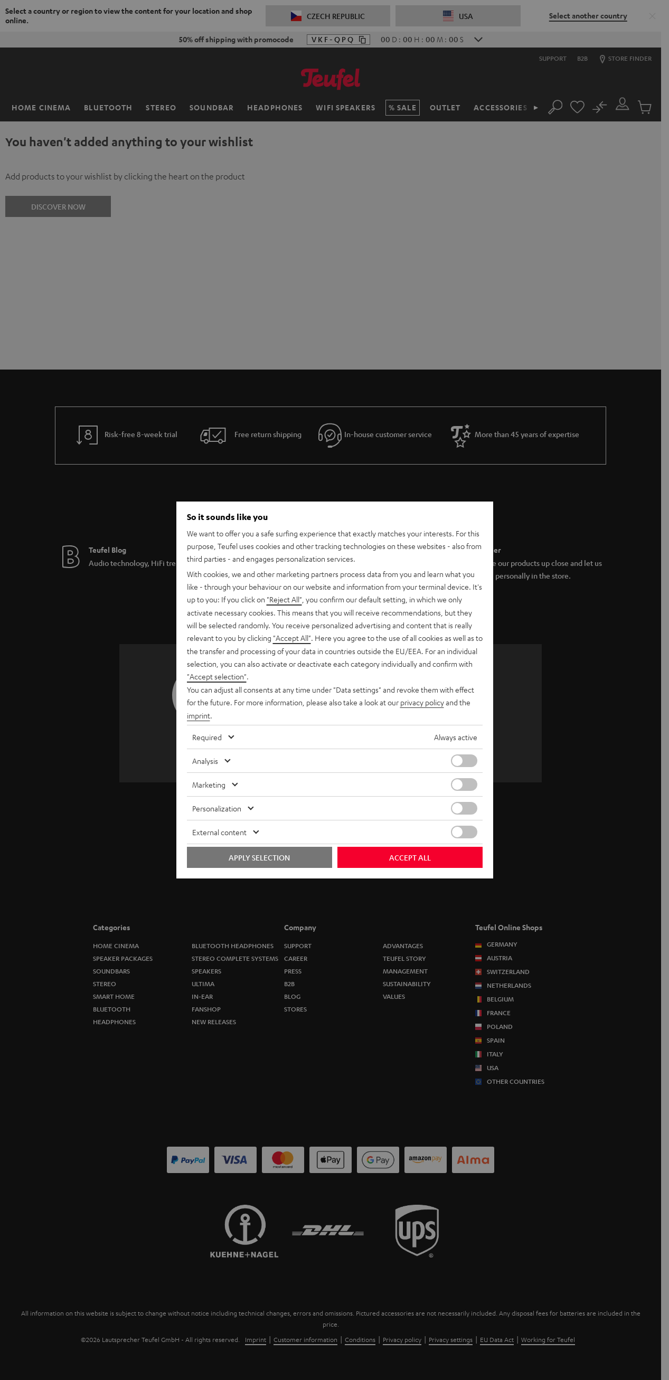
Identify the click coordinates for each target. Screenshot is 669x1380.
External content (219, 831)
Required (207, 736)
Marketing (208, 783)
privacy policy (422, 702)
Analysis (205, 759)
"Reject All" (284, 601)
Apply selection (259, 856)
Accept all (410, 856)
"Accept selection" (217, 677)
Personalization (216, 807)
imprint (198, 715)
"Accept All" (292, 639)
